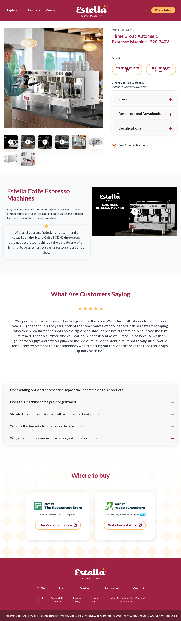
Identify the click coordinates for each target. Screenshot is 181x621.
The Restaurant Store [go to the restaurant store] (160, 69)
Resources (112, 588)
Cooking (84, 588)
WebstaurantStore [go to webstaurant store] (127, 69)
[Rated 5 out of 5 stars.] (90, 309)
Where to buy (163, 10)
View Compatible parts (130, 145)
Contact (138, 588)
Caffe (41, 588)
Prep (62, 588)
